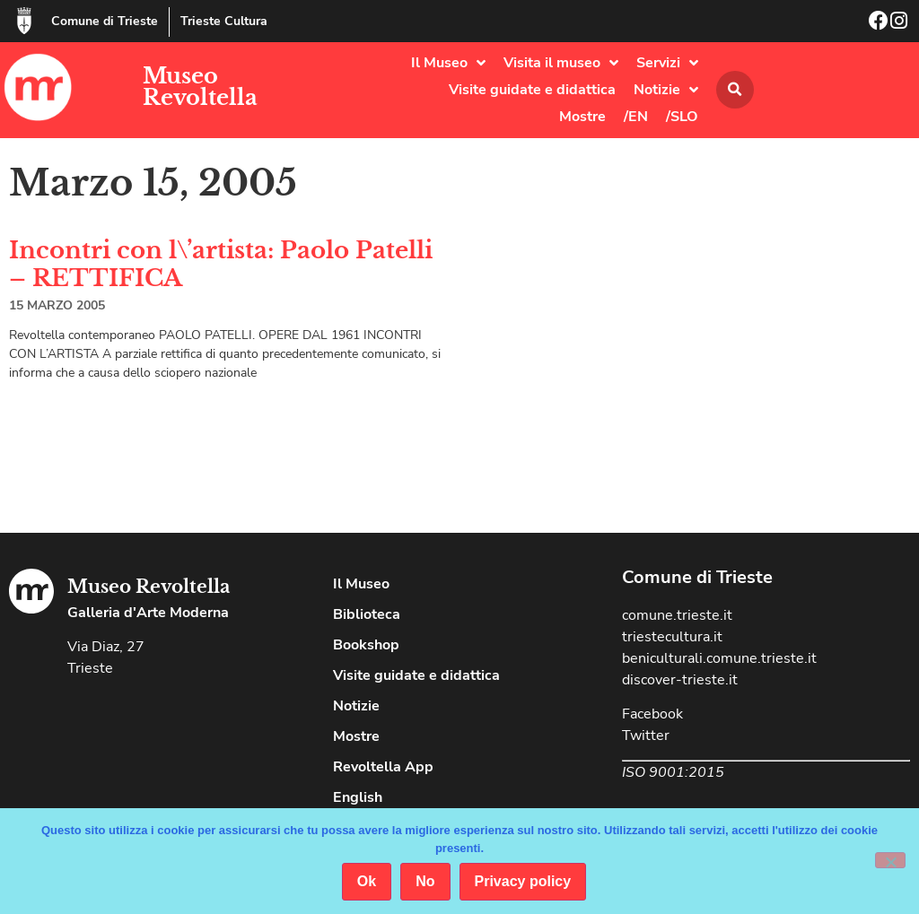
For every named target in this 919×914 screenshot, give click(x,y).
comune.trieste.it (677, 615)
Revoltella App (383, 767)
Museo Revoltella (200, 86)
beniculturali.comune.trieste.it (719, 658)
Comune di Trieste (104, 21)
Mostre (582, 116)
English (357, 797)
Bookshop (366, 645)
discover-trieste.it (680, 680)
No (425, 881)
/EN (636, 116)
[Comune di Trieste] (24, 20)
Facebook (652, 714)
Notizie (666, 89)
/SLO (682, 116)
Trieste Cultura (223, 21)
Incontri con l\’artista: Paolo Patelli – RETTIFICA (221, 264)
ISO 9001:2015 (673, 772)
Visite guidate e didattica (532, 90)
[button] (735, 90)
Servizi (667, 62)
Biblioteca (366, 614)
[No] (890, 860)
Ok (366, 881)
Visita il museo (560, 62)
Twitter (646, 735)
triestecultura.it (672, 637)
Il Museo (448, 62)
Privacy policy (523, 881)
